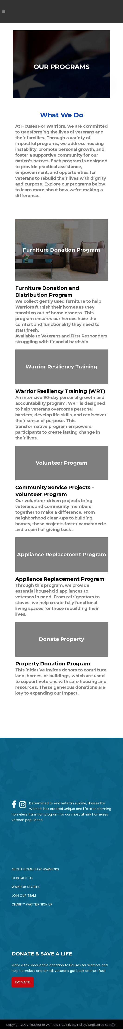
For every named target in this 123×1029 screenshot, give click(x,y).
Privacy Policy (76, 1024)
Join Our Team (24, 895)
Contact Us (22, 878)
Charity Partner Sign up (32, 904)
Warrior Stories (26, 886)
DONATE (22, 982)
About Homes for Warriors (35, 869)
